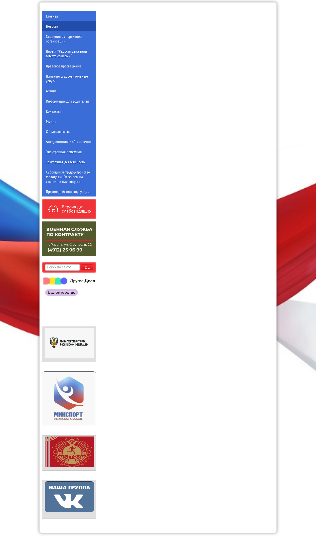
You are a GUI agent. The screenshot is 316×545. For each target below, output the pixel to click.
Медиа (51, 121)
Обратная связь (58, 131)
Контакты (53, 111)
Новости (52, 26)
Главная (52, 16)
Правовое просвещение (63, 66)
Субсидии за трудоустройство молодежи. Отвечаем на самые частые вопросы (68, 177)
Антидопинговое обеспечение (69, 141)
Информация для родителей (67, 101)
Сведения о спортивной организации (64, 38)
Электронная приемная (64, 151)
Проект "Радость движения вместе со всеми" (66, 53)
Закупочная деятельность (65, 161)
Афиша (51, 90)
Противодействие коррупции (68, 191)
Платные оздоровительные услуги (67, 78)
